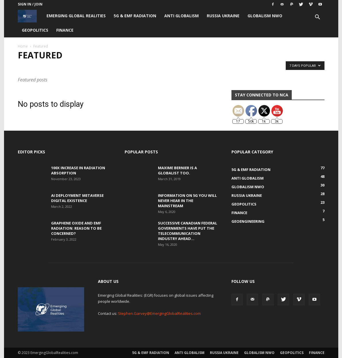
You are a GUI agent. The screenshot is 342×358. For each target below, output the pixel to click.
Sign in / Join (30, 4)
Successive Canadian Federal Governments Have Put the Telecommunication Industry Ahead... (187, 230)
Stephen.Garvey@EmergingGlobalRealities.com (159, 313)
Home (23, 46)
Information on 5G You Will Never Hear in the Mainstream (187, 200)
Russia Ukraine (223, 15)
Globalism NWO (265, 15)
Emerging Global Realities (76, 15)
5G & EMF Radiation (135, 15)
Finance (65, 30)
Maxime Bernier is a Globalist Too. (177, 170)
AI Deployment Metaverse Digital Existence (77, 198)
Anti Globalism (181, 15)
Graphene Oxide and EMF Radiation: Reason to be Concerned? (76, 228)
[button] (317, 17)
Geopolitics (35, 30)
